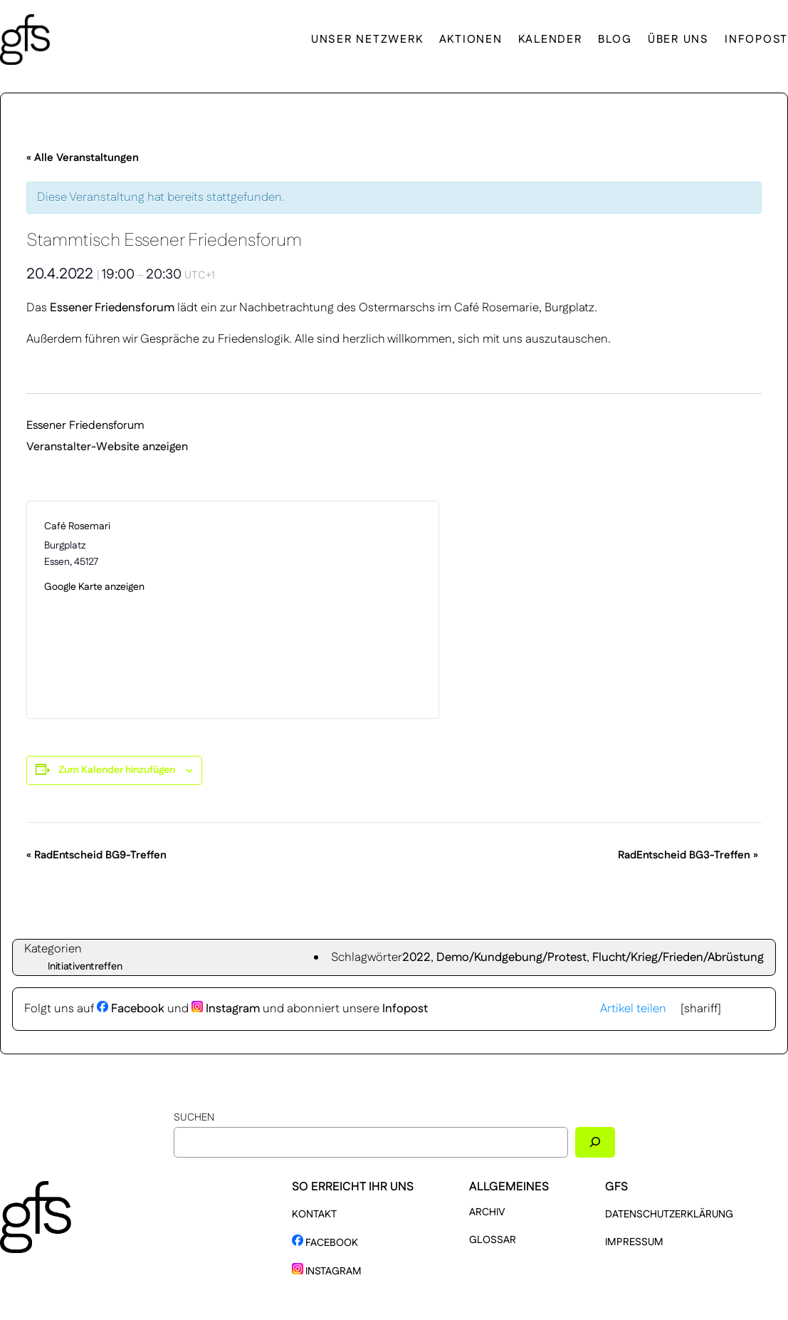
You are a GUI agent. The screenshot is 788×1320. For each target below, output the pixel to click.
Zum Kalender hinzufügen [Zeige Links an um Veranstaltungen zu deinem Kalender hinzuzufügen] (116, 770)
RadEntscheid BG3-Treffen (688, 855)
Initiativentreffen (85, 967)
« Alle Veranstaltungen (82, 157)
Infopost (405, 1008)
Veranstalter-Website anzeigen (107, 447)
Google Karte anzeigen (94, 587)
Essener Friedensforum (113, 307)
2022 (416, 957)
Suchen (194, 1118)
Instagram (225, 1008)
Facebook (130, 1008)
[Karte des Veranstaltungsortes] (327, 610)
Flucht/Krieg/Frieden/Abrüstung (678, 957)
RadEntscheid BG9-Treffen (96, 855)
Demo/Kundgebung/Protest (511, 957)
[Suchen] (595, 1142)
